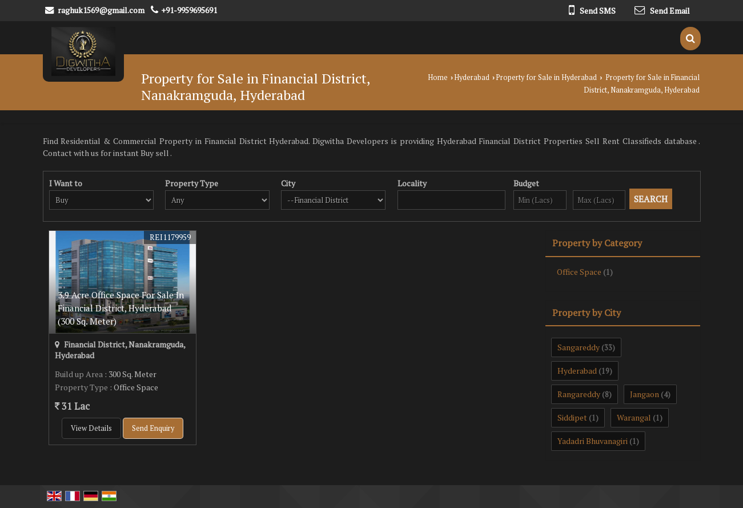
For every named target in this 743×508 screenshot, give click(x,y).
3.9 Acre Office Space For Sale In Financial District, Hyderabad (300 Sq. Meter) (121, 308)
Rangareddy (578, 394)
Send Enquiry (153, 428)
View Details (91, 428)
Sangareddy (578, 347)
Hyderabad (471, 77)
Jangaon (644, 394)
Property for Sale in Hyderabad (546, 77)
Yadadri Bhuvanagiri (592, 440)
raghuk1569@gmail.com (101, 10)
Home (438, 77)
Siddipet (572, 417)
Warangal (634, 417)
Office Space (579, 271)
